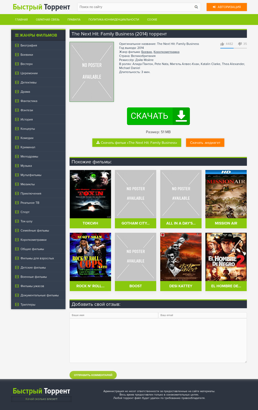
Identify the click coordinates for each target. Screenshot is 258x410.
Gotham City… (136, 223)
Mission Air (226, 223)
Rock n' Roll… (90, 286)
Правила (74, 19)
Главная (21, 19)
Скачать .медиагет (205, 142)
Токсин (90, 223)
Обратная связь (47, 19)
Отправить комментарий (93, 375)
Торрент (41, 7)
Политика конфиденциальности (113, 19)
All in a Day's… (181, 223)
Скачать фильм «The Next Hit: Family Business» (136, 142)
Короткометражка (166, 52)
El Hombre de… (226, 286)
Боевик (146, 52)
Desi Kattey (180, 286)
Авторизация (227, 7)
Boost (135, 286)
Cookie (152, 19)
